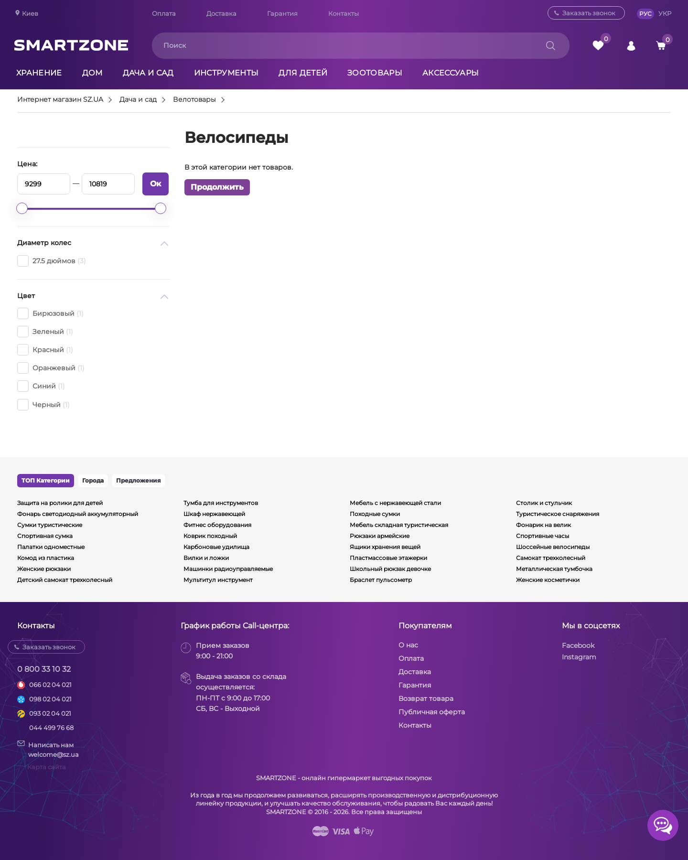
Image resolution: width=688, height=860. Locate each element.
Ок (155, 183)
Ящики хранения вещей (385, 546)
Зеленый (45, 331)
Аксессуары (450, 72)
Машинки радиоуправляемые (228, 568)
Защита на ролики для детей (60, 502)
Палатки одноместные (51, 546)
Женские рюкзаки (44, 568)
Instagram (579, 657)
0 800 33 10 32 (44, 669)
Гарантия (282, 13)
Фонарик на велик (543, 524)
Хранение (39, 72)
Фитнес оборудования (217, 524)
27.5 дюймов (51, 261)
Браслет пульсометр (381, 579)
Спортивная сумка (45, 535)
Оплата (164, 13)
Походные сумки (375, 513)
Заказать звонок (588, 13)
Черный (43, 404)
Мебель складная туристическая (399, 524)
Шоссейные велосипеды (553, 546)
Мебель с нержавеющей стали (395, 502)
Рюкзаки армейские (379, 535)
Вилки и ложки (206, 557)
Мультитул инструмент (218, 579)
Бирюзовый (50, 313)
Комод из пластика (45, 557)
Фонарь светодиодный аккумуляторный (77, 513)
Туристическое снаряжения (557, 513)
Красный (45, 349)
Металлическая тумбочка (554, 568)
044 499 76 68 (51, 727)
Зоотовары (374, 72)
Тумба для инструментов (220, 502)
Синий (41, 386)
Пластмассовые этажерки (388, 557)
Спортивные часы (542, 535)
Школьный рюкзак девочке (390, 568)
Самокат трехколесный (550, 557)
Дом (92, 72)
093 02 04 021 (50, 713)
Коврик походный (210, 535)
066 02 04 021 (50, 684)
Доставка (221, 13)
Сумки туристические (49, 524)
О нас (408, 645)
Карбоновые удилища (216, 546)
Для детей (303, 72)
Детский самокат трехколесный (64, 579)
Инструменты (226, 72)
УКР (664, 13)
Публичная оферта (431, 712)
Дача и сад (148, 72)
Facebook (578, 645)
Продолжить (217, 187)
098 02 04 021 (50, 699)
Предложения (138, 480)
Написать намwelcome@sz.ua (48, 749)
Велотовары (194, 100)
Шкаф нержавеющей (214, 513)
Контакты (343, 13)
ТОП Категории (46, 480)
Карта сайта (46, 767)
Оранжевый (51, 368)
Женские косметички (548, 579)
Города (93, 480)
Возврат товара (425, 698)
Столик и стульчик (544, 502)
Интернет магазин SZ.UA (60, 100)
